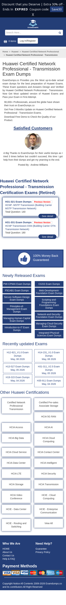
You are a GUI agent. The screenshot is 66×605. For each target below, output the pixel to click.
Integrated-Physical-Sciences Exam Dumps (49, 334)
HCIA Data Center (16, 463)
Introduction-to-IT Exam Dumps (17, 328)
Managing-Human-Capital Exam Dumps (17, 319)
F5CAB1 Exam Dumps (17, 290)
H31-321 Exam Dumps (28, 201)
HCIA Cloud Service (16, 452)
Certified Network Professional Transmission (16, 405)
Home (5, 52)
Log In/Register (28, 40)
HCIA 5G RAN (48, 416)
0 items (9, 41)
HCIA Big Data (16, 438)
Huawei (14, 52)
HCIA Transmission (49, 484)
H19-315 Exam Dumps (17, 379)
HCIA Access (16, 427)
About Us (7, 552)
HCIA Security (48, 473)
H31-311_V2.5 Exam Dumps (48, 370)
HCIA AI (49, 427)
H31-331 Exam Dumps (28, 222)
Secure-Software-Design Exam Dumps (17, 298)
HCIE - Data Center (16, 509)
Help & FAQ (9, 559)
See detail (47, 216)
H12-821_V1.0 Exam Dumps (17, 356)
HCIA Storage (16, 484)
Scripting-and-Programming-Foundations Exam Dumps (49, 303)
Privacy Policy (43, 552)
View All (49, 523)
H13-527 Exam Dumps (17, 368)
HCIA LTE (16, 473)
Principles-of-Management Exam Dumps (17, 309)
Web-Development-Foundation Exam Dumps (49, 292)
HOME (6, 548)
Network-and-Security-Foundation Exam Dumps (49, 315)
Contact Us (8, 555)
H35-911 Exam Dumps (48, 382)
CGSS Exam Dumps (49, 284)
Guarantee (41, 548)
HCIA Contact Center (49, 452)
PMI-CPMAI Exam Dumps (16, 284)
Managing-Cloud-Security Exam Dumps (49, 325)
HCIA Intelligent (48, 463)
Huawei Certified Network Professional (40, 52)
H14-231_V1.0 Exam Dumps (48, 356)
